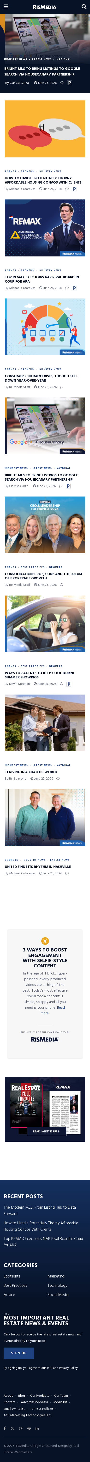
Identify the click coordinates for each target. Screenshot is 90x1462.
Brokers (27, 171)
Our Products (39, 1396)
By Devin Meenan (17, 684)
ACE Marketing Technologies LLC (27, 1415)
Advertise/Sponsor (34, 1402)
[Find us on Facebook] (5, 1428)
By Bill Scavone (15, 778)
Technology (57, 1285)
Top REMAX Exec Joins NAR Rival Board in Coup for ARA (42, 279)
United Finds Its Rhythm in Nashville (38, 867)
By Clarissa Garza (17, 83)
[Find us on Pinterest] (29, 1428)
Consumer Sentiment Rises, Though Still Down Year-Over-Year (41, 378)
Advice (9, 1295)
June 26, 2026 (50, 189)
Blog (21, 1396)
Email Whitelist (14, 1409)
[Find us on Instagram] (21, 1428)
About (8, 1396)
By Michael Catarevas (20, 189)
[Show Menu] (6, 7)
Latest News (42, 59)
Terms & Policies (41, 1409)
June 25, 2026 (45, 83)
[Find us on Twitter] (12, 1428)
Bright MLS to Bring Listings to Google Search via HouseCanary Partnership (41, 478)
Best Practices (33, 567)
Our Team (61, 1396)
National (64, 59)
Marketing (56, 1276)
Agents (10, 171)
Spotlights (12, 1276)
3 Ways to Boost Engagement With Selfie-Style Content (45, 958)
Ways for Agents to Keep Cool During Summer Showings (40, 675)
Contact (10, 1402)
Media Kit (60, 1402)
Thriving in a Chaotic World (31, 772)
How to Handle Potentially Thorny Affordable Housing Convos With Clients (43, 180)
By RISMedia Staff (17, 387)
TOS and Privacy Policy (62, 1368)
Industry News (15, 59)
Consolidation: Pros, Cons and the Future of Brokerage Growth (44, 576)
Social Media (58, 1295)
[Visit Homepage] (45, 7)
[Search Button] (84, 7)
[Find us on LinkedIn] (37, 1428)
